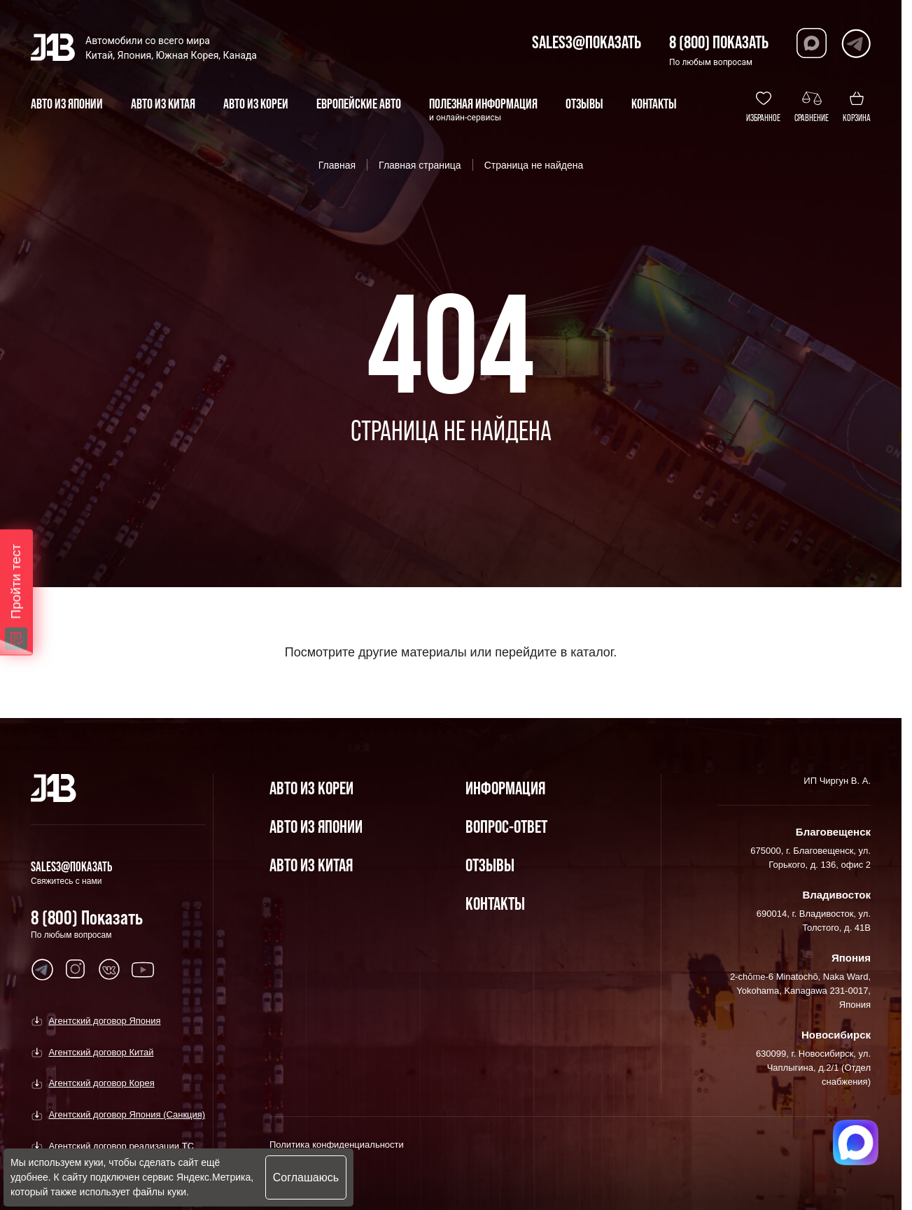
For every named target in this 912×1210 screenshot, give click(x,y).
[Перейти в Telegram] (856, 43)
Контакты (495, 903)
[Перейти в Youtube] (42, 969)
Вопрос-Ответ (506, 826)
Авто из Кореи (311, 788)
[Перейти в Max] (812, 43)
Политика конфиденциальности (336, 1144)
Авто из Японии (316, 826)
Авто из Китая (311, 864)
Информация (505, 788)
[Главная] (53, 788)
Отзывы (489, 864)
